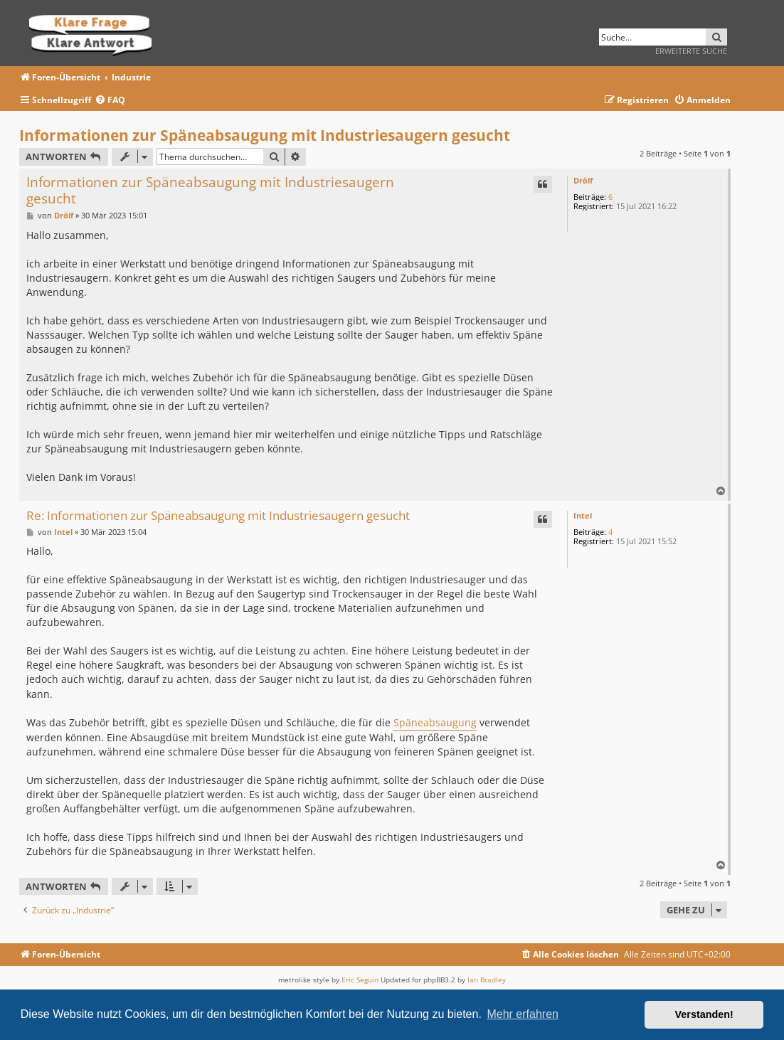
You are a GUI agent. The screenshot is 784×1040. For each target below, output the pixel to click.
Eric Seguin (359, 980)
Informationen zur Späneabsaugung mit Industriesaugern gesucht (264, 135)
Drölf (583, 180)
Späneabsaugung (435, 722)
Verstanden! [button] (704, 1014)
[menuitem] (110, 100)
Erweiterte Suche (691, 51)
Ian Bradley (486, 980)
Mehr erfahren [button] (522, 1014)
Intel (582, 515)
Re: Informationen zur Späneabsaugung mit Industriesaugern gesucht (218, 516)
